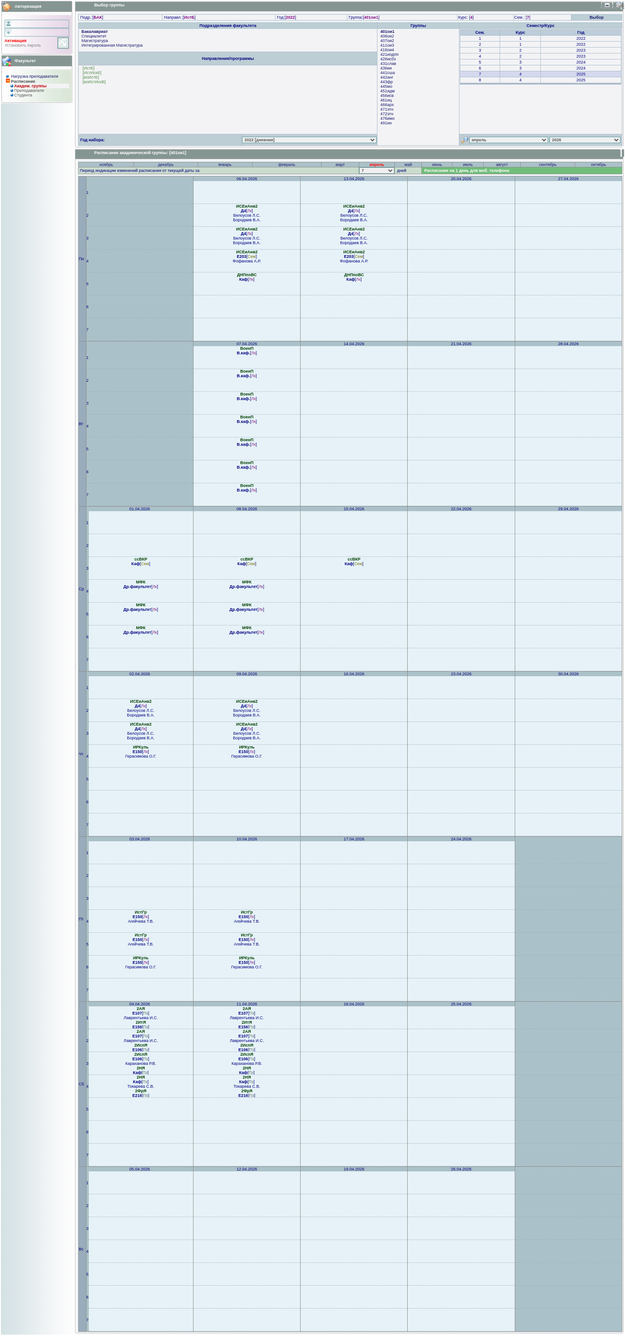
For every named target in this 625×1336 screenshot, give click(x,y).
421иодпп (389, 54)
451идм (387, 91)
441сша (387, 72)
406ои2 (387, 36)
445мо (386, 86)
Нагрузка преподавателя (34, 76)
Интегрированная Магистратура (112, 45)
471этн (386, 109)
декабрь (165, 164)
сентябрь (547, 164)
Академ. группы (30, 86)
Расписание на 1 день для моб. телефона (466, 170)
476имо (387, 118)
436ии (386, 68)
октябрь (598, 164)
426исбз (388, 59)
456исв (386, 95)
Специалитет (94, 36)
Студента (23, 95)
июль (468, 164)
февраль (286, 164)
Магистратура (94, 40)
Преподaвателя (29, 90)
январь (225, 164)
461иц (386, 100)
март (340, 164)
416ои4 (387, 50)
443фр (386, 82)
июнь (437, 164)
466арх (386, 104)
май (408, 164)
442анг (386, 77)
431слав (388, 63)
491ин (386, 123)
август (502, 164)
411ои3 (387, 45)
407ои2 (387, 40)
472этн (386, 114)
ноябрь (106, 164)
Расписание (23, 81)
